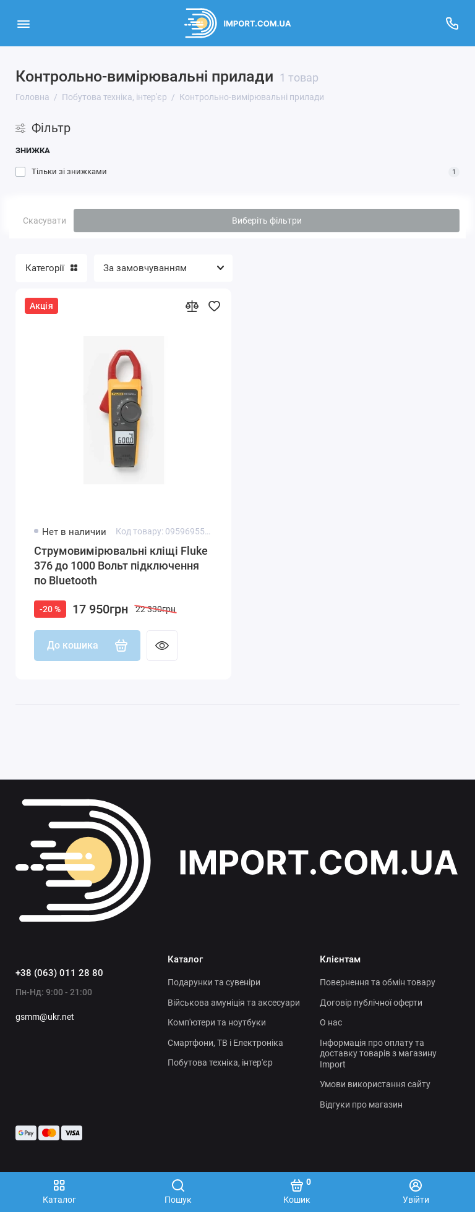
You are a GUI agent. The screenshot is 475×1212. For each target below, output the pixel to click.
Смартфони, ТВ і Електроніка (225, 1043)
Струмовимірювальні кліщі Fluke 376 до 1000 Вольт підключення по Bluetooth (121, 565)
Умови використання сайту (375, 1084)
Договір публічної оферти (371, 1003)
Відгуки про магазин (361, 1104)
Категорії (51, 268)
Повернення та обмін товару (377, 982)
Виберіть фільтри (267, 220)
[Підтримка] (452, 23)
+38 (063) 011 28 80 (59, 972)
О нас (331, 1022)
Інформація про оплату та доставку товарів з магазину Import (378, 1053)
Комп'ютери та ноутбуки (217, 1022)
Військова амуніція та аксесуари (234, 1003)
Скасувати (44, 220)
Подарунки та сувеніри (214, 982)
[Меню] (23, 23)
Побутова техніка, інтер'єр (220, 1062)
